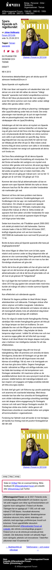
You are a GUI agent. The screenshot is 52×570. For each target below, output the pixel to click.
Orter (42, 3)
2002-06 (11, 13)
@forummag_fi (14, 489)
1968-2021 (30, 13)
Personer (35, 3)
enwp (17, 476)
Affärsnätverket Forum (24, 486)
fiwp (11, 476)
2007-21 (20, 13)
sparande (6, 46)
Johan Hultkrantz (11, 32)
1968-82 (27, 11)
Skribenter (28, 5)
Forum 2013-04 (8, 35)
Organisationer (30, 7)
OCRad (14, 483)
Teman (41, 7)
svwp (5, 476)
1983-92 (36, 11)
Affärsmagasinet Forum (12, 11)
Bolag (26, 3)
